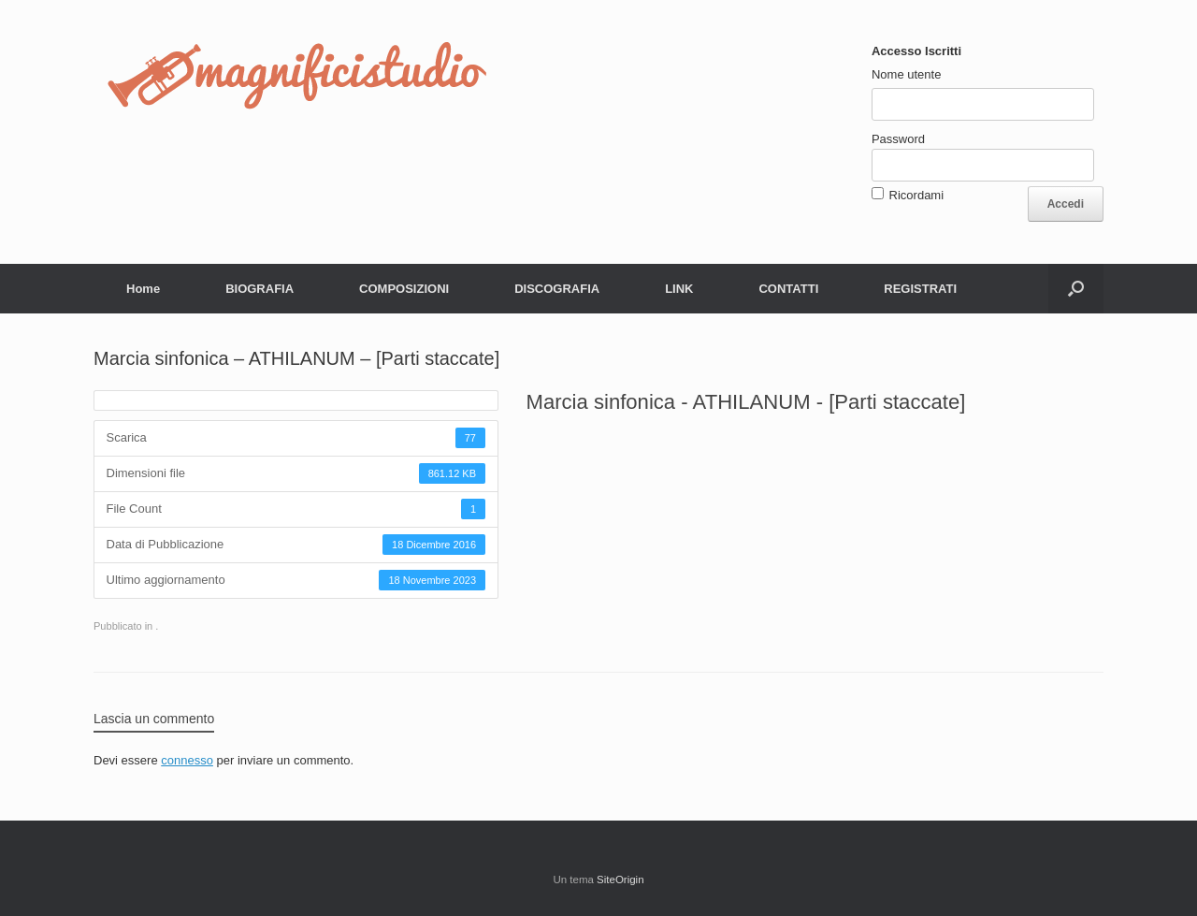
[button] (1075, 288)
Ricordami (917, 195)
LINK (679, 289)
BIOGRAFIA (259, 289)
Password (898, 139)
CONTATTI (788, 289)
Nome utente (906, 74)
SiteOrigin (620, 879)
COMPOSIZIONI (404, 289)
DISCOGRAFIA (556, 289)
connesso (187, 760)
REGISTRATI (920, 289)
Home (143, 289)
